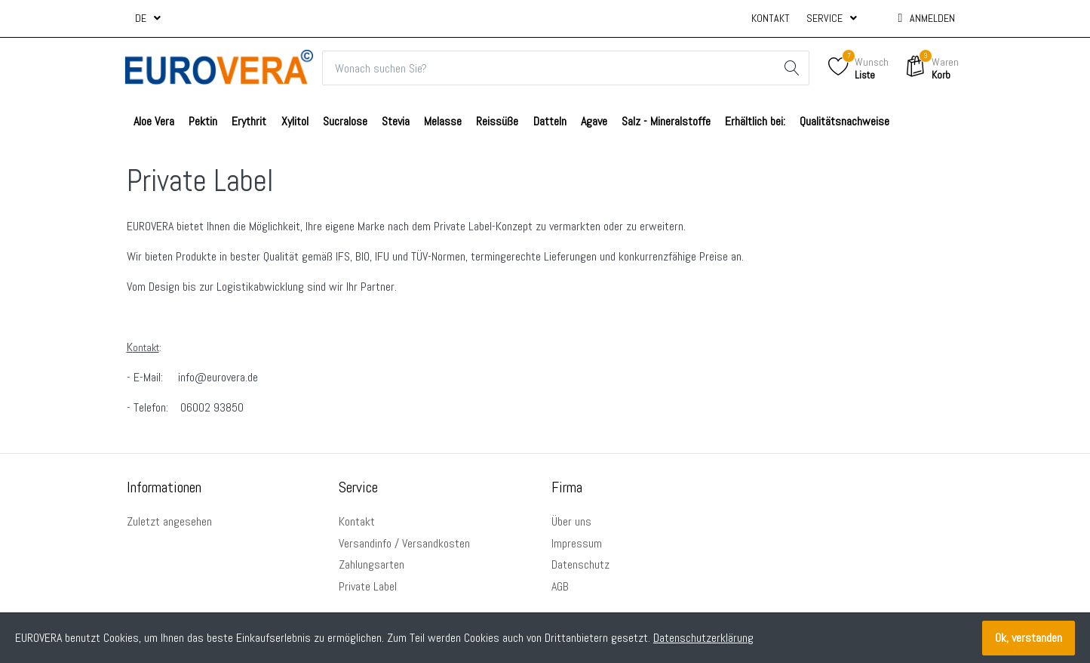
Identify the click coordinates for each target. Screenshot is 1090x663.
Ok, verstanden (1028, 638)
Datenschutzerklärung (703, 638)
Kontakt (770, 18)
